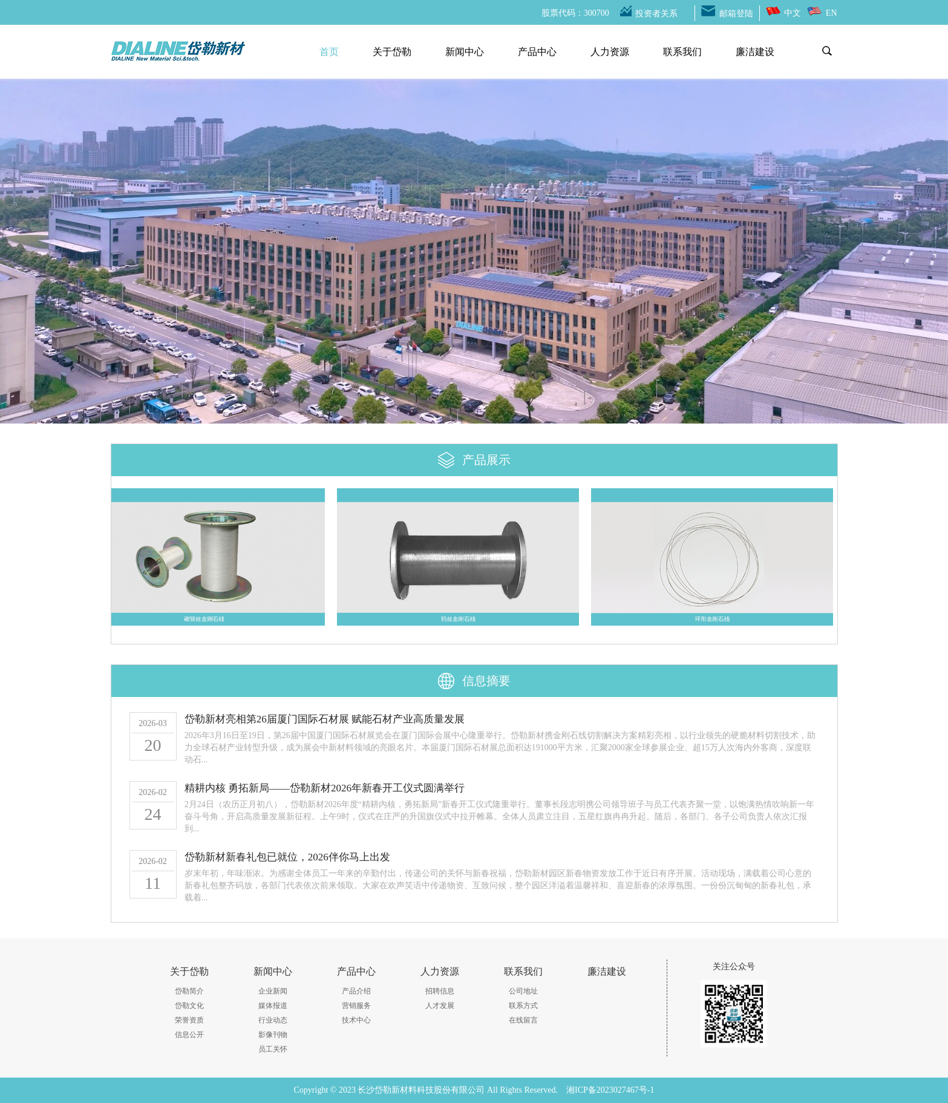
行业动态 (272, 1020)
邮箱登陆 (736, 13)
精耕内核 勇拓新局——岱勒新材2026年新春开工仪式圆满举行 (325, 788)
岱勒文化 (189, 1005)
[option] (474, 245)
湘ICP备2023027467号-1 (610, 1090)
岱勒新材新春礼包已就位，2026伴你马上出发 (287, 857)
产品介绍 (356, 991)
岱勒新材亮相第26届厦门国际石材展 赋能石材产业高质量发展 (325, 719)
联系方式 (523, 1005)
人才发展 (439, 1005)
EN (831, 13)
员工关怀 (272, 1049)
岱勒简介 (189, 991)
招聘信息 (439, 991)
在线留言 (523, 1020)
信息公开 (189, 1034)
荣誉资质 (189, 1020)
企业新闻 (272, 991)
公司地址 (523, 991)
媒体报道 (272, 1005)
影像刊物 (272, 1034)
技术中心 (356, 1020)
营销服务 (356, 1005)
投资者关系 (656, 13)
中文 (792, 13)
